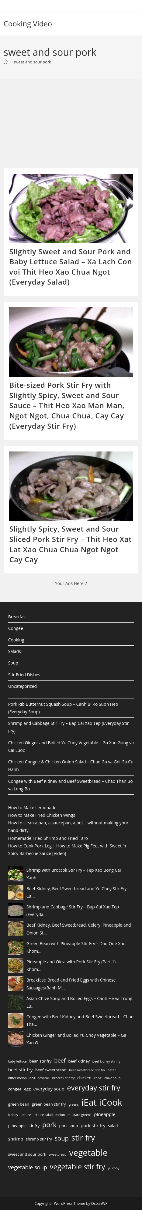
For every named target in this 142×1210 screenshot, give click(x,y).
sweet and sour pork (32, 62)
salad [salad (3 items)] (113, 1125)
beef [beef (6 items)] (60, 1060)
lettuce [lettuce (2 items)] (26, 1115)
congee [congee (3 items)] (15, 1089)
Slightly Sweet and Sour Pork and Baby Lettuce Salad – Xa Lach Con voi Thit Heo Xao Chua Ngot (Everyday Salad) (70, 266)
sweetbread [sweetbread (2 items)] (57, 1154)
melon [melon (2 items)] (60, 1115)
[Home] (6, 62)
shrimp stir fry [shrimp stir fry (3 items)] (39, 1139)
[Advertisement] (49, 126)
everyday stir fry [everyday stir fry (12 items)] (93, 1088)
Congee (15, 628)
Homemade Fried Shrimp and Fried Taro (48, 838)
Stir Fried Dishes (24, 675)
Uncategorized (22, 686)
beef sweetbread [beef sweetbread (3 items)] (50, 1070)
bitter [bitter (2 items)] (112, 1070)
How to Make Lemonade (32, 807)
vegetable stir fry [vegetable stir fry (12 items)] (77, 1166)
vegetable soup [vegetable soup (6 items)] (27, 1167)
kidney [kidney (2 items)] (13, 1115)
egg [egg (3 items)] (27, 1089)
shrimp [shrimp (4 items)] (15, 1139)
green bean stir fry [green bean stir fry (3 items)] (49, 1104)
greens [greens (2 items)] (73, 1104)
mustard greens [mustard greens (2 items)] (80, 1115)
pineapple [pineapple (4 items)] (104, 1114)
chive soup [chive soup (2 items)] (112, 1078)
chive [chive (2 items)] (98, 1078)
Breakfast (17, 617)
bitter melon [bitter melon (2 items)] (17, 1078)
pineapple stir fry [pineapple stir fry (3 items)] (24, 1125)
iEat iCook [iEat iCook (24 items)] (102, 1102)
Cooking (16, 640)
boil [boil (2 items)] (32, 1078)
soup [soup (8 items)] (61, 1138)
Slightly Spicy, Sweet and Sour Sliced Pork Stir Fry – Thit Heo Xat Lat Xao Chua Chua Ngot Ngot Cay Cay (70, 544)
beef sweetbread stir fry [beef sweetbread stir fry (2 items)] (87, 1070)
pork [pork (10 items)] (49, 1124)
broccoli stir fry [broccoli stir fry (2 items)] (63, 1078)
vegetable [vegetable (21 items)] (88, 1152)
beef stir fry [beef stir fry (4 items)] (20, 1069)
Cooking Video (28, 24)
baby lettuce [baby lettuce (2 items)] (17, 1061)
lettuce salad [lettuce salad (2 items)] (43, 1115)
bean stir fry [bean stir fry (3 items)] (40, 1061)
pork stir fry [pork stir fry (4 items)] (93, 1125)
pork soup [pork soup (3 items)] (68, 1125)
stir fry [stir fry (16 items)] (83, 1137)
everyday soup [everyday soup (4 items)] (48, 1089)
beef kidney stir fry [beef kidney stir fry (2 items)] (106, 1061)
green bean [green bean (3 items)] (18, 1104)
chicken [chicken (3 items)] (84, 1077)
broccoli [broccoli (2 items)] (44, 1078)
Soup (13, 663)
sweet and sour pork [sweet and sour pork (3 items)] (27, 1154)
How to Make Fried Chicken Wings (41, 815)
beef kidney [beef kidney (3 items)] (79, 1061)
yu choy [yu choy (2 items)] (113, 1168)
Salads (14, 651)
